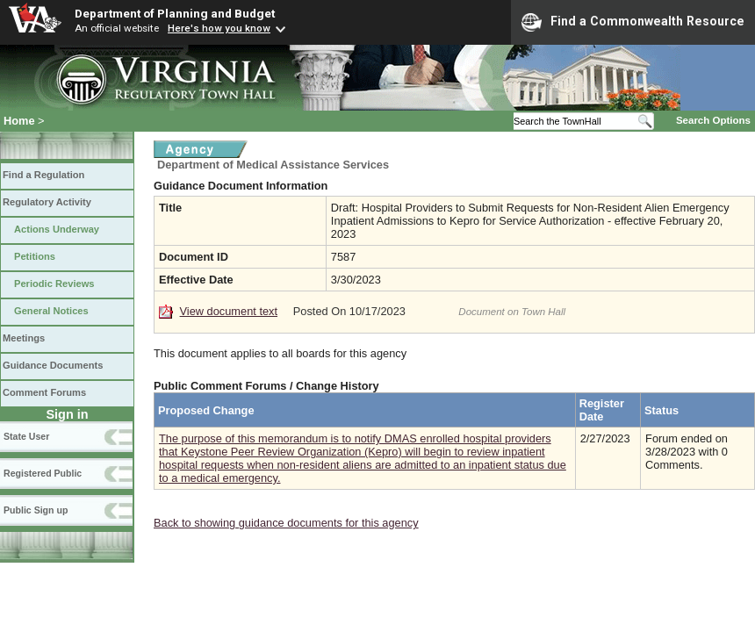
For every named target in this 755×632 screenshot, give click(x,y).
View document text (228, 311)
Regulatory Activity (47, 202)
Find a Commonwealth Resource (632, 22)
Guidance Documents (53, 365)
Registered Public (43, 473)
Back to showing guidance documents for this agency (286, 522)
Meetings (24, 338)
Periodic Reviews (54, 283)
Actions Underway (56, 229)
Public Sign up (36, 510)
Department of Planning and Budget (175, 13)
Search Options (713, 120)
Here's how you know (219, 28)
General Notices (51, 310)
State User (26, 436)
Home (19, 120)
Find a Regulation (43, 174)
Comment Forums (44, 392)
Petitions (34, 256)
